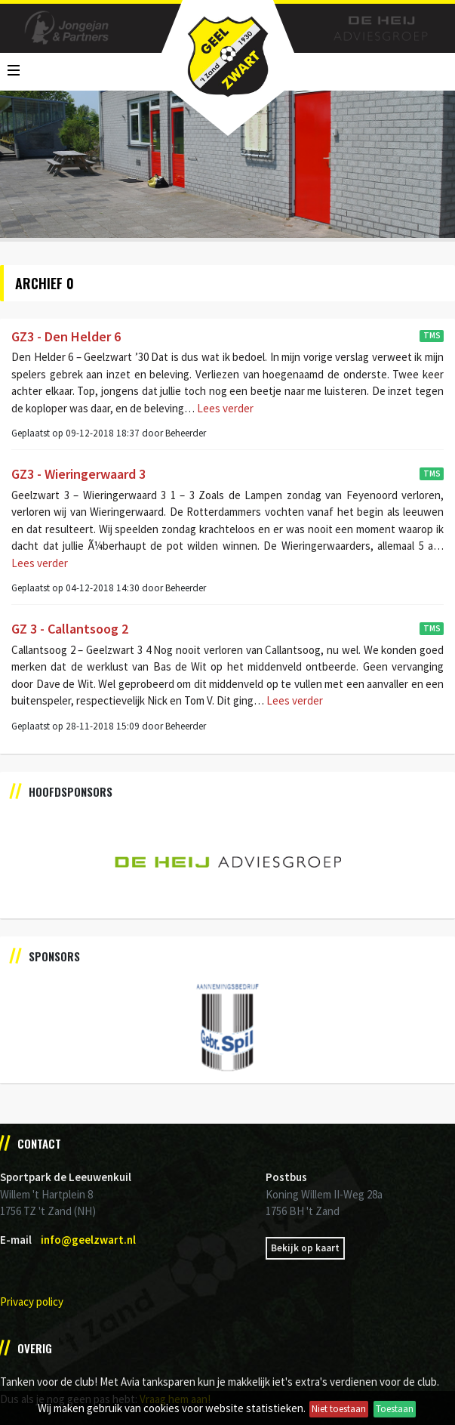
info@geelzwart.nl (88, 1239)
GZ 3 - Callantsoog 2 (69, 628)
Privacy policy (31, 1301)
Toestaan (394, 1408)
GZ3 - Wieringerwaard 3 (78, 474)
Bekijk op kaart (305, 1247)
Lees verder (224, 408)
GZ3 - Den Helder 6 (66, 336)
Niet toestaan (339, 1408)
